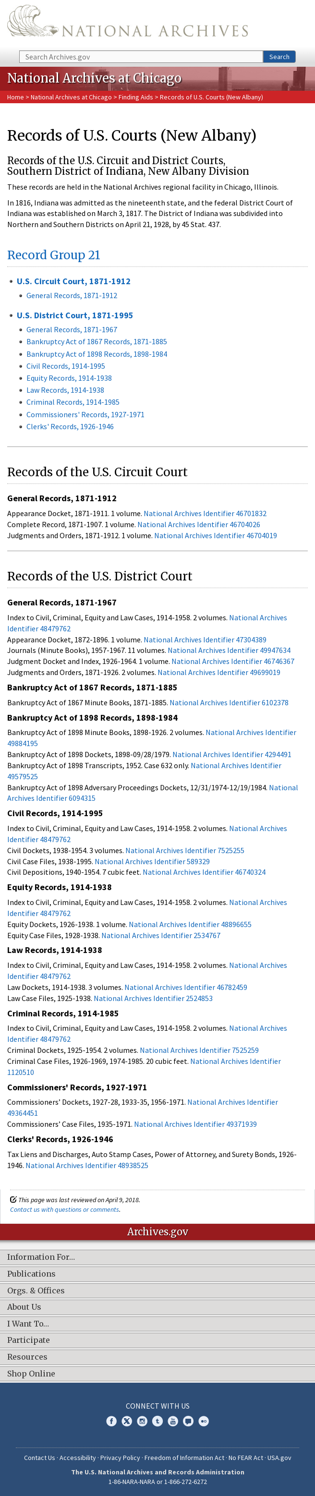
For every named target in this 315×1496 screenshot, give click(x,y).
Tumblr (157, 1421)
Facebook (111, 1421)
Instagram (142, 1421)
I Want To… (28, 1324)
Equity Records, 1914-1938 (69, 378)
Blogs (188, 1421)
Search (279, 56)
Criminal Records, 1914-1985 (73, 402)
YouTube (173, 1421)
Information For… (41, 1257)
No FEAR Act (246, 1457)
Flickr (203, 1421)
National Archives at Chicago (71, 97)
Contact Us (39, 1457)
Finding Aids (136, 97)
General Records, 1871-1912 (71, 295)
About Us (24, 1307)
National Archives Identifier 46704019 (215, 535)
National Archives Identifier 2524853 (153, 998)
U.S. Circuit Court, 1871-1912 (74, 281)
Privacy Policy (120, 1457)
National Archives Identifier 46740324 (204, 872)
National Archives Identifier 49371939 (195, 1124)
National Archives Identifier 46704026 (198, 524)
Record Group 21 (53, 255)
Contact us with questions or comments (64, 1209)
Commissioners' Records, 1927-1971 (85, 414)
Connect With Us (158, 1406)
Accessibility (78, 1457)
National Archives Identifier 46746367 (232, 661)
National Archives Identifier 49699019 (219, 672)
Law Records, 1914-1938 (65, 390)
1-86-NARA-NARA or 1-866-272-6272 (158, 1481)
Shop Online (31, 1374)
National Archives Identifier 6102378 (229, 702)
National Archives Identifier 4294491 (231, 754)
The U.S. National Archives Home (127, 24)
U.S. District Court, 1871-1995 (75, 315)
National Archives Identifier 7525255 (184, 850)
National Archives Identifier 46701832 (205, 513)
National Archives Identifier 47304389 (205, 639)
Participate (28, 1340)
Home (15, 97)
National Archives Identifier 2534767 (160, 935)
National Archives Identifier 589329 (152, 861)
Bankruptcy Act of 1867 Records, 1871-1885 (96, 341)
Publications (31, 1274)
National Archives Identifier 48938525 (86, 1165)
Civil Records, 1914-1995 (65, 366)
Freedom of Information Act (184, 1457)
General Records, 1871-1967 (71, 329)
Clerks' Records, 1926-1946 (70, 426)
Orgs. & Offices (36, 1291)
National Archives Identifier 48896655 (190, 924)
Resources (27, 1357)
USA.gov (279, 1457)
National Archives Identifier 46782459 (185, 987)
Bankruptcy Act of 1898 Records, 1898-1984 (96, 354)
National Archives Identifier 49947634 (229, 650)
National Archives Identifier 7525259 (199, 1050)
